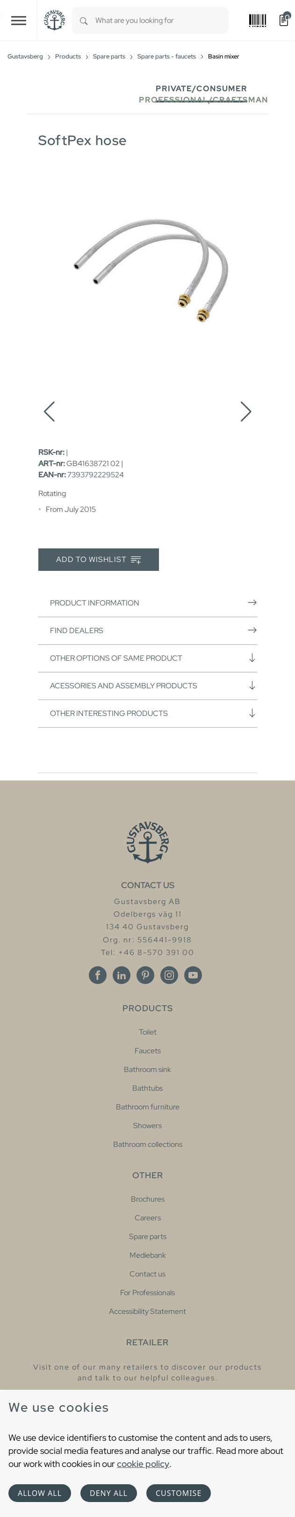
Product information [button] (153, 603)
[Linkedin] (121, 975)
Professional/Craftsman (203, 100)
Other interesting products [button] (153, 713)
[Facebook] (98, 975)
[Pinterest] (145, 975)
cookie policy (143, 1464)
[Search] (83, 20)
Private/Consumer (201, 89)
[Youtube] (193, 975)
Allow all (40, 1493)
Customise (178, 1493)
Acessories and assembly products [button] (153, 685)
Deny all (109, 1493)
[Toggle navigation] (18, 20)
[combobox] (162, 20)
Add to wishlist (98, 559)
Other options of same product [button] (153, 658)
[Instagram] (169, 975)
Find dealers (153, 630)
